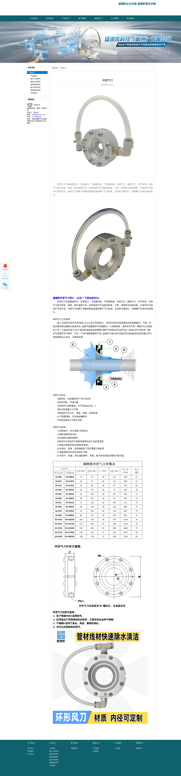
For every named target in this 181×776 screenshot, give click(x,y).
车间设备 (34, 93)
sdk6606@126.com (38, 115)
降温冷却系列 (35, 82)
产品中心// (53, 743)
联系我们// (139, 743)
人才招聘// (118, 743)
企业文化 (31, 754)
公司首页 (33, 18)
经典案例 (74, 748)
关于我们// (31, 743)
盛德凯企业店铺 (127, 3)
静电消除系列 (35, 84)
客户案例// (74, 743)
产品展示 (34, 76)
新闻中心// (96, 743)
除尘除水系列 (35, 87)
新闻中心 (98, 18)
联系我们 (131, 18)
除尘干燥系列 (35, 79)
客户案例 (82, 18)
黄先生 (36, 112)
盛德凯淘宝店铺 (146, 3)
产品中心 (66, 18)
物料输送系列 (35, 90)
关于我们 (50, 18)
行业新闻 (96, 751)
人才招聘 (114, 18)
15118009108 (36, 117)
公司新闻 (96, 748)
